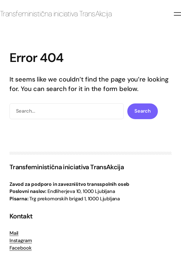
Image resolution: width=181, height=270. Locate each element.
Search (142, 111)
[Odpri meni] (177, 13)
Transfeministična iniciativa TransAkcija (56, 14)
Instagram (20, 240)
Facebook (20, 248)
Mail (13, 233)
